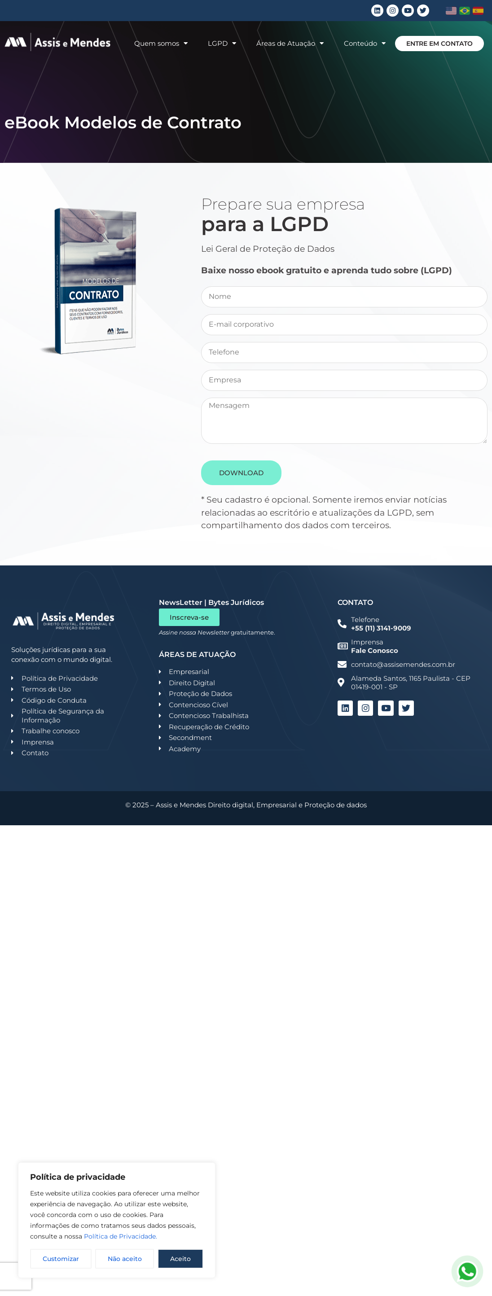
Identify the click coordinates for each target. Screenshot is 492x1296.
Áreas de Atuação (290, 43)
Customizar (61, 1259)
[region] (116, 1220)
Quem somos (161, 43)
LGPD (222, 43)
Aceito (180, 1259)
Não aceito (125, 1259)
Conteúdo (365, 43)
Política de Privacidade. (120, 1236)
